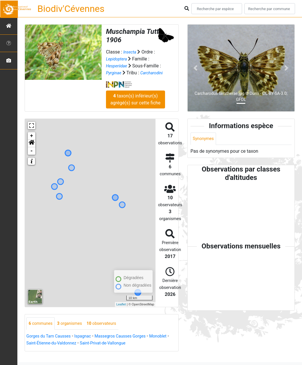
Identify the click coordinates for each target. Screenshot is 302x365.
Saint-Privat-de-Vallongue (135, 350)
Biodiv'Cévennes (71, 8)
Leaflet (121, 311)
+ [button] (31, 142)
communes (42, 330)
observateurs (109, 330)
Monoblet (36, 350)
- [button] (31, 157)
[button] (31, 150)
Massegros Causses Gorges (131, 343)
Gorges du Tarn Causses (51, 343)
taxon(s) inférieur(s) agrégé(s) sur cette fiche (135, 106)
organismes (74, 330)
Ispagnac (89, 343)
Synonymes (205, 139)
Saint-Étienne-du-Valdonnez (78, 350)
